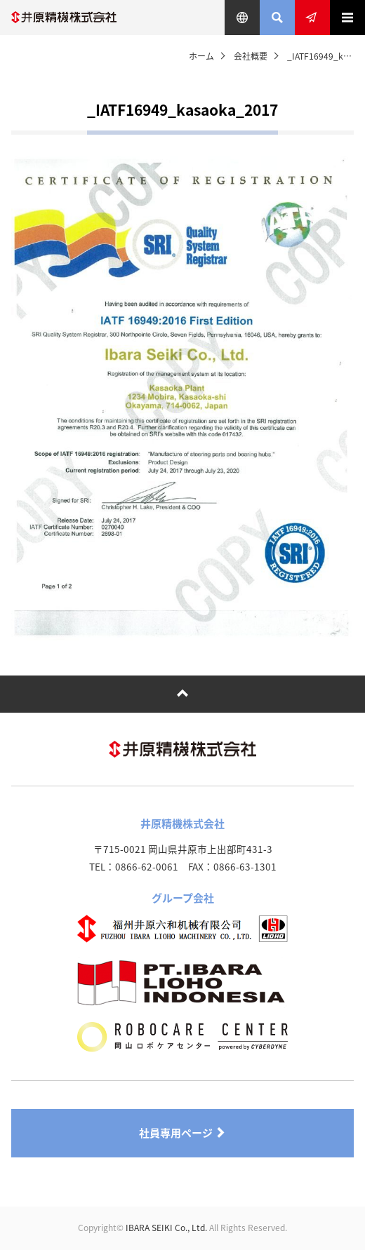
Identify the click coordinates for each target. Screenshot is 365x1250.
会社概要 (250, 56)
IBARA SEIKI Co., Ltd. (166, 1227)
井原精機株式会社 (64, 17)
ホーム (201, 56)
